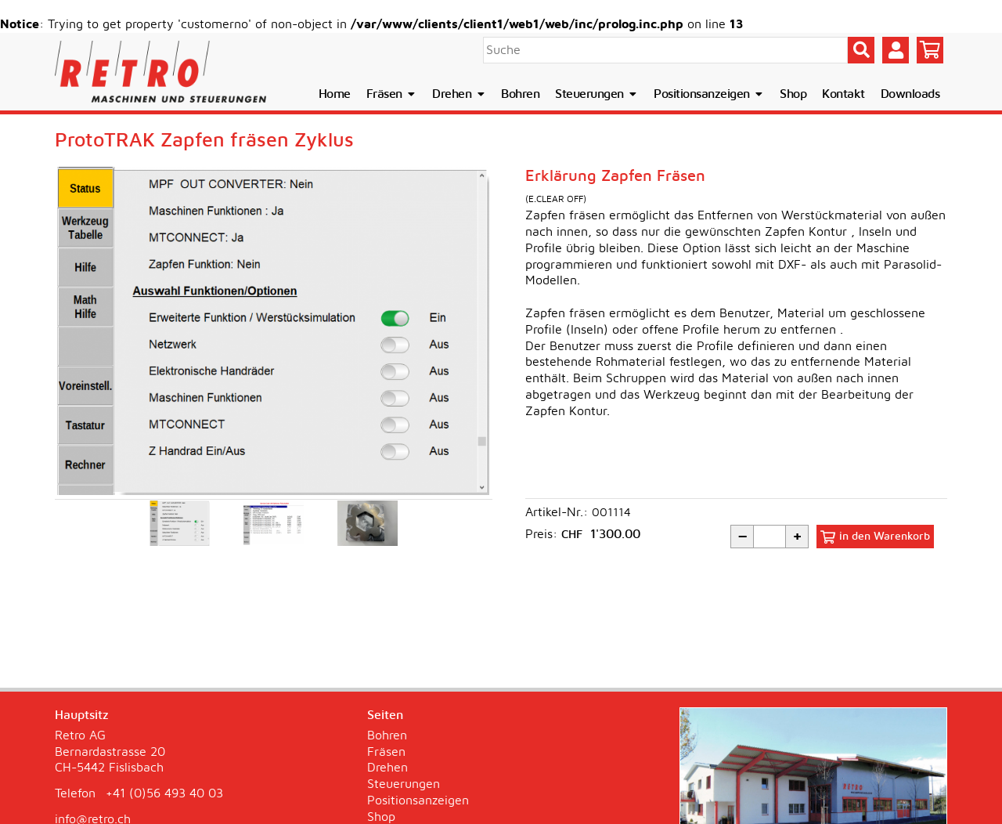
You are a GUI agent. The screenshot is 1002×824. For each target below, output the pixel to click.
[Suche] (665, 50)
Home (335, 94)
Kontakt (843, 94)
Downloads (910, 94)
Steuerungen (596, 94)
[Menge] (769, 536)
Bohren (520, 94)
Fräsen (391, 94)
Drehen (458, 94)
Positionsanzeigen (709, 94)
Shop (793, 94)
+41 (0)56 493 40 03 (164, 793)
